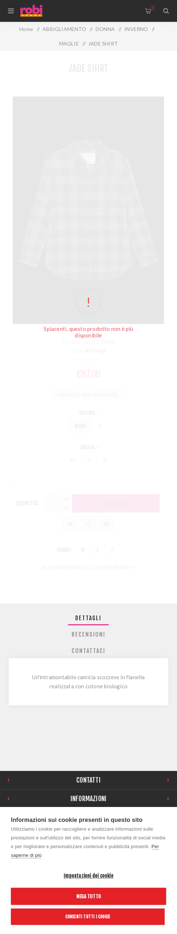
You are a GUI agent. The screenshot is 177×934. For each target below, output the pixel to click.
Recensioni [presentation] (88, 634)
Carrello (152, 8)
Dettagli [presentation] (88, 618)
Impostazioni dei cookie (88, 875)
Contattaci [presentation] (88, 650)
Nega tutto (88, 896)
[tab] (88, 618)
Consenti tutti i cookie (87, 916)
